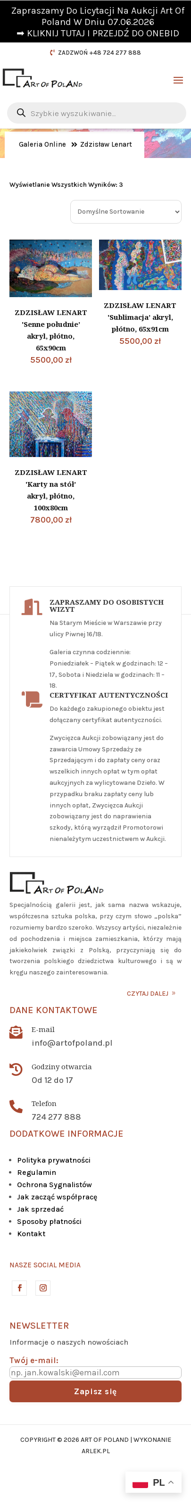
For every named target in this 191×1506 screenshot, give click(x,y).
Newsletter (39, 1325)
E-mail (43, 1029)
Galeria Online (42, 144)
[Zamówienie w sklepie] (126, 212)
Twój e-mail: (33, 1360)
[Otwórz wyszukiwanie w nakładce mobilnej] (96, 113)
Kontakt (31, 1233)
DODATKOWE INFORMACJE (66, 1133)
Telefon (44, 1103)
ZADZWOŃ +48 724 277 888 (99, 52)
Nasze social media (45, 1265)
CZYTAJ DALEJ (147, 994)
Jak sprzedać (40, 1209)
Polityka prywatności (54, 1160)
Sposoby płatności (49, 1221)
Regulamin (36, 1172)
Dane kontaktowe (53, 1010)
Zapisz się (95, 1391)
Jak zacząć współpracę (57, 1196)
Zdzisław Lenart (106, 144)
